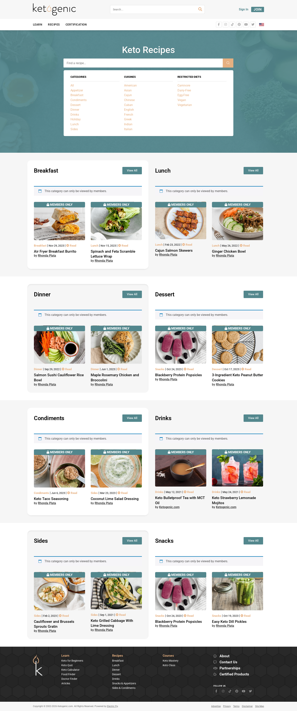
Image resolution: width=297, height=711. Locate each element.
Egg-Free (183, 95)
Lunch (74, 124)
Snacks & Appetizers (124, 683)
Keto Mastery (170, 660)
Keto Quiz (67, 665)
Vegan (181, 100)
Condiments (78, 100)
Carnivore (183, 85)
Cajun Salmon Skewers (174, 250)
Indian (128, 124)
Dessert (75, 105)
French (128, 114)
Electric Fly (112, 706)
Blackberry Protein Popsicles (178, 375)
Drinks (74, 114)
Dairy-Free (184, 90)
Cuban (128, 105)
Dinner (74, 109)
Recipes (117, 655)
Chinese (129, 100)
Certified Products (234, 674)
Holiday (75, 119)
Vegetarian (184, 105)
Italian (128, 129)
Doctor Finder (69, 678)
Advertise (216, 706)
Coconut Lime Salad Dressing (115, 499)
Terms (236, 706)
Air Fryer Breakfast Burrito (55, 251)
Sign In (243, 9)
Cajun (128, 95)
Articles (65, 683)
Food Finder (68, 674)
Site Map (259, 706)
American (130, 85)
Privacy (227, 706)
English (129, 109)
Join (258, 9)
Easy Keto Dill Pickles (229, 621)
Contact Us (228, 662)
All (72, 85)
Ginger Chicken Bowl (229, 251)
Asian (128, 90)
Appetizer (76, 90)
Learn (65, 655)
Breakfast (76, 95)
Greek (128, 119)
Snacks (160, 369)
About (224, 656)
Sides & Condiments (123, 687)
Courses (168, 655)
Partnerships (230, 668)
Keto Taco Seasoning (51, 499)
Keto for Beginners (72, 660)
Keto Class (169, 665)
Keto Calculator (70, 669)
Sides (74, 129)
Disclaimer (247, 706)
